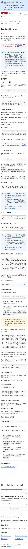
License (9, 547)
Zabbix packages (10, 210)
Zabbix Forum (19, 540)
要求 (22, 46)
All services (4, 540)
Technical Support (6, 537)
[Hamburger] (25, 13)
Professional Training (21, 537)
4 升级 (19, 21)
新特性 (18, 390)
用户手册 (3, 21)
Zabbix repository (16, 198)
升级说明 (19, 44)
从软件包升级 (4, 23)
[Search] (21, 13)
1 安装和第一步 (12, 21)
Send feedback (14, 510)
